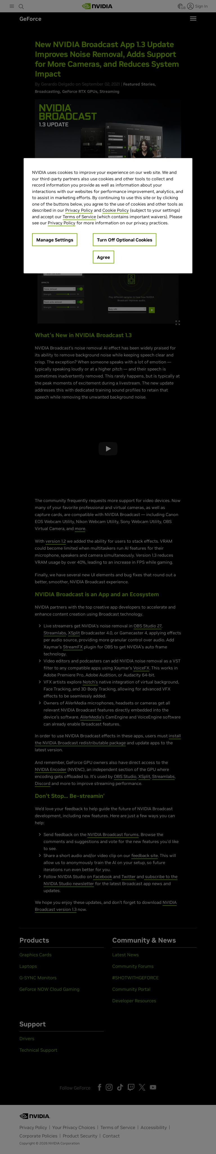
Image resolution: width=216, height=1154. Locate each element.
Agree (103, 257)
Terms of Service (79, 216)
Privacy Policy (79, 210)
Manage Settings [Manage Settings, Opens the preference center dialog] (54, 239)
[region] (108, 215)
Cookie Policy (115, 210)
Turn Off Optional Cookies (124, 239)
